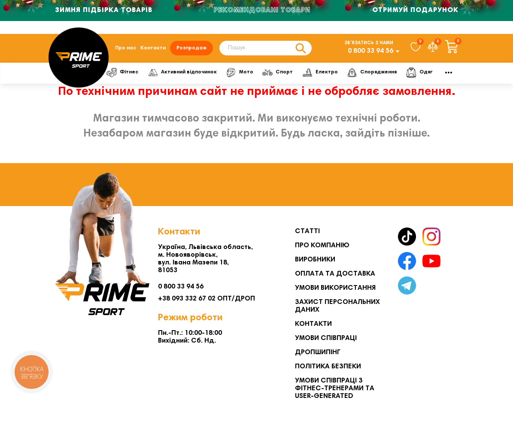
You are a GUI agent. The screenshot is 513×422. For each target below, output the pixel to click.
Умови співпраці (326, 338)
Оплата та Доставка (335, 273)
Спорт (277, 72)
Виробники (315, 259)
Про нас (125, 48)
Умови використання (335, 288)
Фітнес (122, 72)
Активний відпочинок (182, 72)
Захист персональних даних (337, 306)
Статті (307, 231)
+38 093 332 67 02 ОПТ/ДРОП (206, 298)
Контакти (153, 48)
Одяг (419, 72)
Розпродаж (191, 48)
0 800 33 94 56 (370, 51)
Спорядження (372, 72)
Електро (320, 72)
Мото (239, 72)
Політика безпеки (328, 366)
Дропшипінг (317, 352)
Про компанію (322, 245)
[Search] (265, 48)
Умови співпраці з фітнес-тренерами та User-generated (334, 388)
